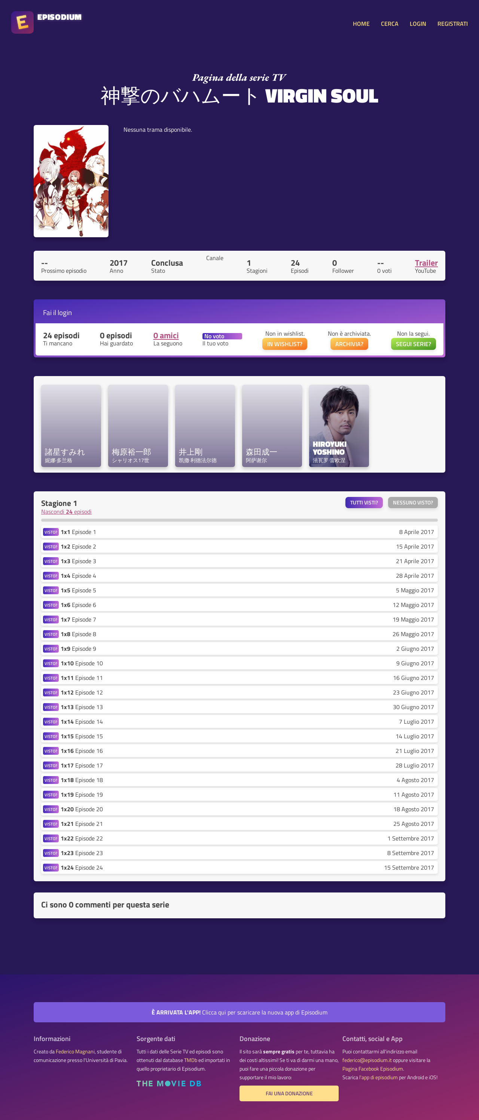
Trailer (426, 262)
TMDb (190, 1060)
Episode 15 (82, 736)
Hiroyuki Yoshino (330, 448)
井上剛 (190, 452)
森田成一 (261, 452)
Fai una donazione (289, 1093)
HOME (361, 23)
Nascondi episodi (66, 511)
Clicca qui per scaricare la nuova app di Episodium (239, 1012)
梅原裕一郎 (131, 452)
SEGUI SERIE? (413, 343)
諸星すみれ (65, 452)
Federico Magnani (75, 1051)
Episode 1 (78, 531)
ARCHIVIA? (349, 343)
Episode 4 (78, 575)
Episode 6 (78, 604)
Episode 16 (82, 750)
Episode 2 (78, 546)
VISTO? (51, 532)
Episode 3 (78, 560)
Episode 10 (82, 663)
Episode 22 (82, 838)
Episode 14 (82, 721)
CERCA (390, 23)
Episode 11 (82, 677)
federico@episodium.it (367, 1060)
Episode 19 (82, 794)
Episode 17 (82, 765)
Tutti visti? (364, 502)
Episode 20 (82, 809)
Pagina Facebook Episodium (372, 1069)
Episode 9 (78, 648)
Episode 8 (78, 633)
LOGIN (418, 23)
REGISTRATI (452, 23)
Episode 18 (82, 779)
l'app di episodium (378, 1077)
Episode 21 (82, 823)
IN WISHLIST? (284, 343)
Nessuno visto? (413, 502)
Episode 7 (78, 619)
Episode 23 (82, 852)
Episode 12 (82, 692)
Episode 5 (78, 590)
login (65, 312)
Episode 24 (82, 867)
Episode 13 (82, 706)
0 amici (166, 335)
